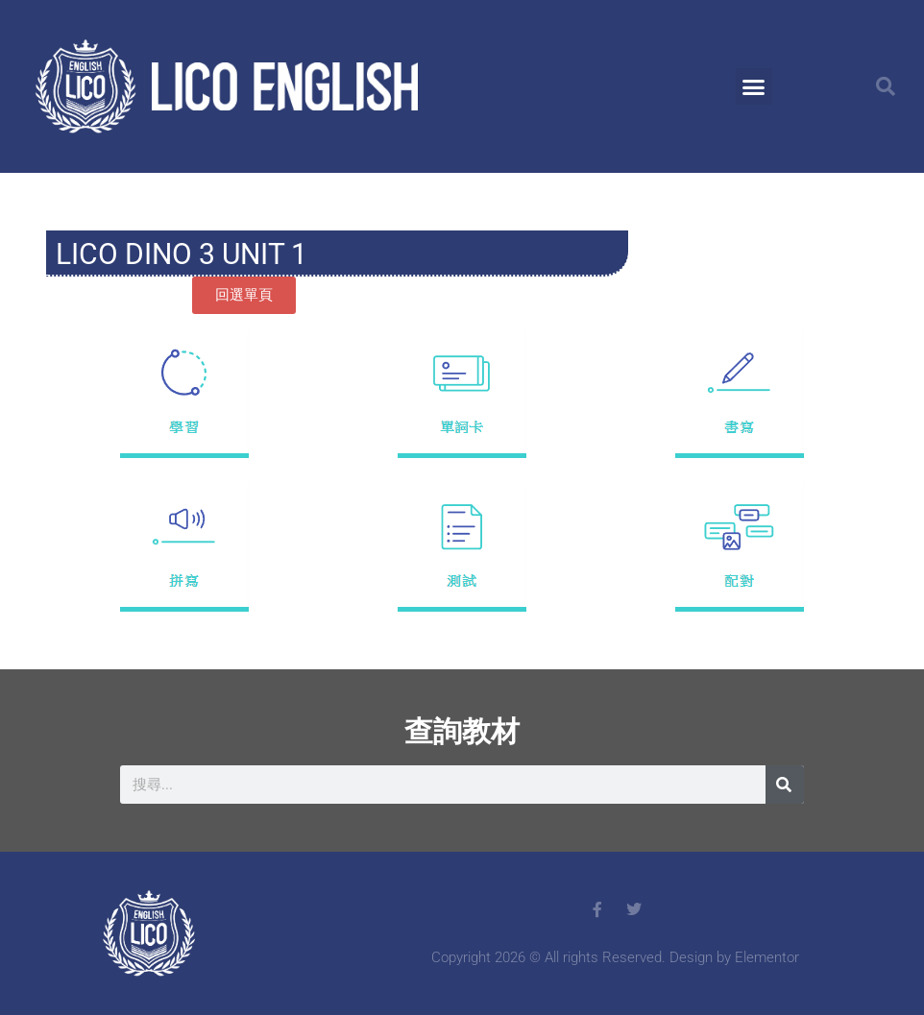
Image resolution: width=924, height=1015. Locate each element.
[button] (754, 86)
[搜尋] (785, 784)
